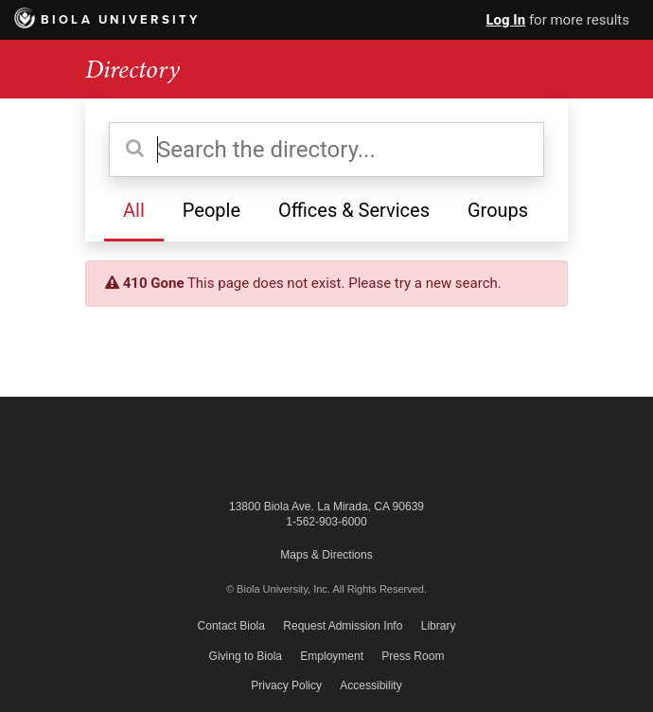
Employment (331, 656)
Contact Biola (231, 625)
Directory (132, 69)
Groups (498, 210)
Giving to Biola (245, 656)
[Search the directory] (326, 149)
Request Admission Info (342, 625)
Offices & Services (354, 210)
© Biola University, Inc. (278, 589)
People (211, 210)
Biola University (107, 19)
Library (438, 625)
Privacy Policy (286, 685)
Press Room (412, 656)
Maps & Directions (326, 554)
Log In (505, 19)
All (134, 210)
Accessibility (370, 685)
